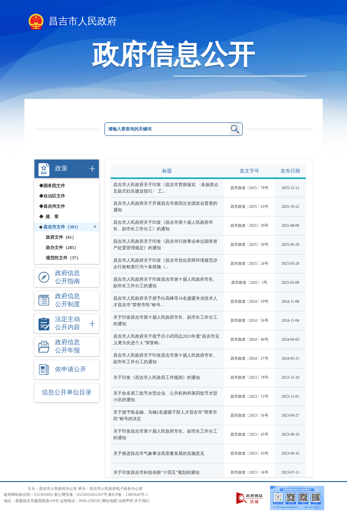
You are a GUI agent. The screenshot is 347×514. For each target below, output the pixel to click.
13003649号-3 (137, 495)
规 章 (52, 216)
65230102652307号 (92, 495)
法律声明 (125, 501)
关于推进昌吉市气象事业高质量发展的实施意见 (158, 453)
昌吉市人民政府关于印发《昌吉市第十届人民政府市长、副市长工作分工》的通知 (163, 225)
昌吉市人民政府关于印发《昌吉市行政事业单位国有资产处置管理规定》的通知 (165, 244)
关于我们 (141, 501)
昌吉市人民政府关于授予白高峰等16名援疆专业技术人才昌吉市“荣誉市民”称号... (165, 301)
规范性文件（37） (63, 258)
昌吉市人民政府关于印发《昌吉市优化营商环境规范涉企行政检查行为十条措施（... (165, 263)
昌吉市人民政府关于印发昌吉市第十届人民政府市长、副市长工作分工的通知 (165, 282)
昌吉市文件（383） (61, 227)
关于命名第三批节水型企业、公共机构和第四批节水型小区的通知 (165, 396)
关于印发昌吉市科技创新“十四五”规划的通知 (156, 472)
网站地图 (109, 501)
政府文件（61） (61, 237)
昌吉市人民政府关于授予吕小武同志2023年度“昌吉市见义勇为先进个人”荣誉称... (166, 339)
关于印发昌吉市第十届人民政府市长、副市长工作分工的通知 (165, 320)
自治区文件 (54, 196)
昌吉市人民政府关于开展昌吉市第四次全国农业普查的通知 (165, 206)
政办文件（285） (62, 247)
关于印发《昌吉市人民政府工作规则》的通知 (156, 377)
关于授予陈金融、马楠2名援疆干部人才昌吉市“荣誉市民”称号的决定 (165, 415)
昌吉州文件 (54, 206)
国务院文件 (54, 185)
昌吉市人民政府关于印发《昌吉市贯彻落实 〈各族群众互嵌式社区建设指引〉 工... (166, 187)
